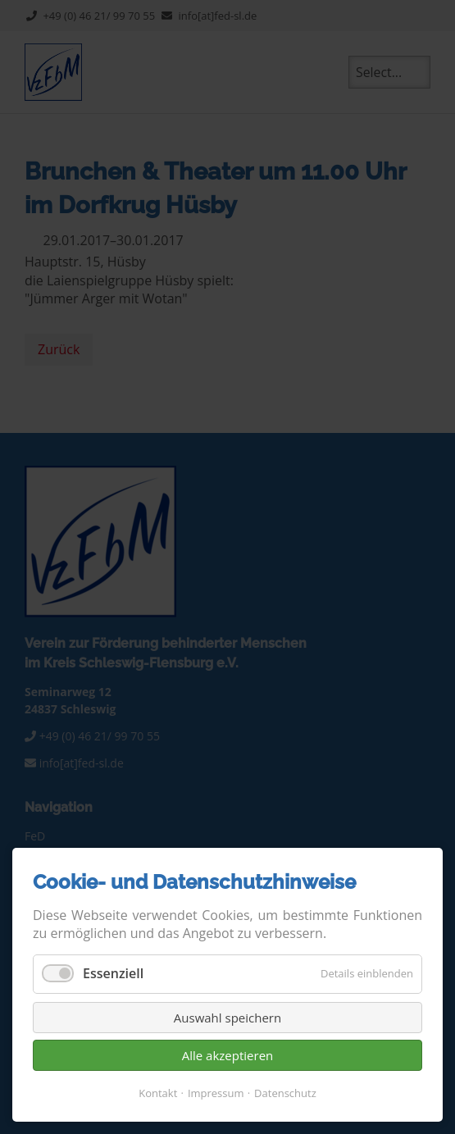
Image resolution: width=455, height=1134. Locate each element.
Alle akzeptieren (228, 1055)
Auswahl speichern (227, 1017)
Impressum (216, 1093)
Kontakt (158, 1093)
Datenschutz (285, 1093)
